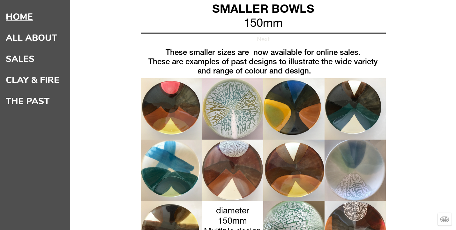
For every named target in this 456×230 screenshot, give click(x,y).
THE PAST (27, 101)
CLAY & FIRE (32, 80)
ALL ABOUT (31, 38)
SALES (20, 59)
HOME (19, 17)
